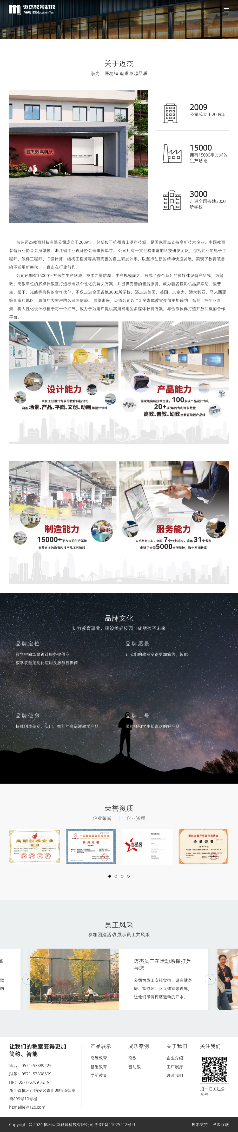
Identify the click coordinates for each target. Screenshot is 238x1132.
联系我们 (175, 1075)
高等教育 (98, 1058)
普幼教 (134, 1067)
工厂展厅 (175, 1067)
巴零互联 (220, 1124)
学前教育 (98, 1075)
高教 (132, 1058)
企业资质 (136, 824)
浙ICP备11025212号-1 (115, 1124)
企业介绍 (175, 1058)
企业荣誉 (102, 824)
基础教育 (98, 1067)
